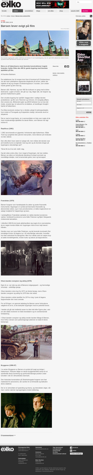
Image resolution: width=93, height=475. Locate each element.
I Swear (78, 134)
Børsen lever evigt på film (23, 16)
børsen (54, 73)
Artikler (8, 16)
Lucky (77, 120)
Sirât (77, 130)
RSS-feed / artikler (80, 16)
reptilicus (55, 75)
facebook (74, 448)
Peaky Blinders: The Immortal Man (81, 125)
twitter (73, 451)
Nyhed (13, 16)
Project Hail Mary (80, 138)
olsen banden (60, 73)
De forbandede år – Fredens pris (84, 143)
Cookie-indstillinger (76, 453)
